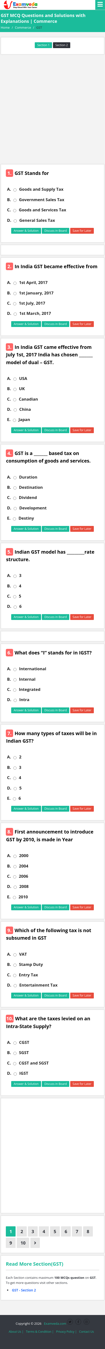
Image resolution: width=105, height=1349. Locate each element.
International (32, 668)
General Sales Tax (37, 220)
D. (9, 220)
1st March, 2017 (35, 313)
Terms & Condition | (40, 1332)
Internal (27, 679)
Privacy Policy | (66, 1332)
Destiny (26, 518)
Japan (24, 419)
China (25, 409)
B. (9, 199)
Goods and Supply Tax (41, 189)
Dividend (28, 497)
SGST (24, 1052)
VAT (23, 954)
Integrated (29, 689)
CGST (24, 1042)
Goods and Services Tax (42, 210)
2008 (23, 886)
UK (22, 388)
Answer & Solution (26, 231)
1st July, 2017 (32, 303)
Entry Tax (28, 975)
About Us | (16, 1332)
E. (8, 419)
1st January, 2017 (36, 293)
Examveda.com (54, 1323)
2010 (23, 897)
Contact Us (86, 1332)
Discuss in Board (55, 231)
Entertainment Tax (38, 985)
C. (9, 210)
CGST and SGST (34, 1063)
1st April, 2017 (33, 282)
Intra (24, 699)
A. (9, 189)
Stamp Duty (31, 964)
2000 (23, 855)
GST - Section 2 (24, 1290)
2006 (23, 876)
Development (33, 508)
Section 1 (43, 45)
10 (23, 1243)
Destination (31, 487)
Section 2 (61, 45)
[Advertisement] (52, 109)
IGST (23, 1073)
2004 (23, 866)
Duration (28, 477)
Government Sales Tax (41, 199)
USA (23, 378)
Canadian (28, 399)
